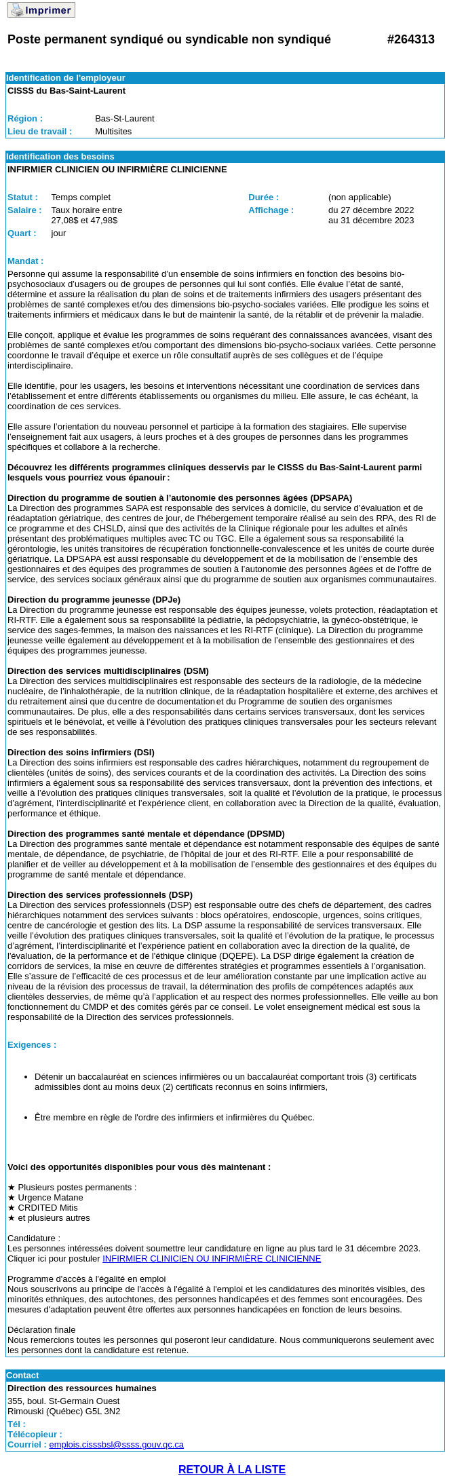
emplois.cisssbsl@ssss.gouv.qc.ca (116, 1444)
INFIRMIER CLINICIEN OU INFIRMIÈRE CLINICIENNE (211, 1258)
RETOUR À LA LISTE (232, 1469)
